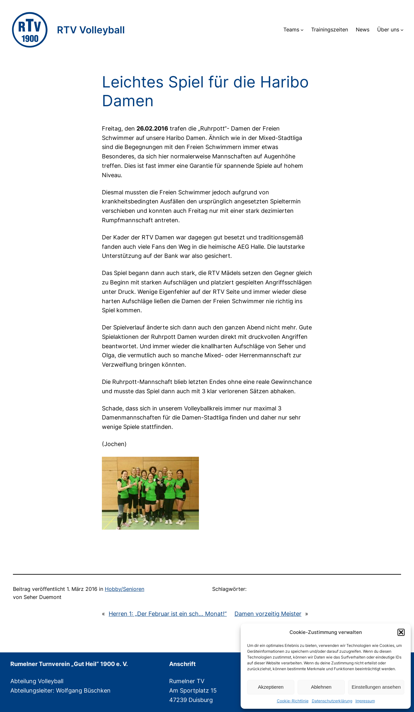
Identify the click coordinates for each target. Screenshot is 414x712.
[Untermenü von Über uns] (402, 29)
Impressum (365, 700)
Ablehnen (321, 687)
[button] (401, 632)
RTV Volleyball (91, 30)
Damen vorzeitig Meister (267, 613)
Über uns (388, 29)
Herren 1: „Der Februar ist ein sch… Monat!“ (168, 613)
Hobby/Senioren (124, 589)
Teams (291, 29)
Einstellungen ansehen (376, 687)
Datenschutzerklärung (332, 700)
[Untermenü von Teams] (302, 29)
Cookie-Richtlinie (293, 700)
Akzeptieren (270, 687)
